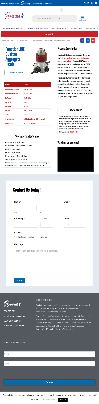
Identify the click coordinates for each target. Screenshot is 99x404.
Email (67, 202)
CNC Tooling (11, 41)
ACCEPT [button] (63, 400)
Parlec (83, 316)
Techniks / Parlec (26, 237)
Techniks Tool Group (51, 316)
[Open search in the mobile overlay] (54, 18)
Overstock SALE (49, 34)
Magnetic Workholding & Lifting (37, 28)
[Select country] (66, 224)
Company (19, 219)
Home (4, 41)
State (43, 219)
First (16, 212)
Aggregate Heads (36, 41)
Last (40, 212)
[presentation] (33, 276)
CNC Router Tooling (76, 28)
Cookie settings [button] (48, 399)
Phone (67, 219)
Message (19, 244)
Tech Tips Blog (90, 28)
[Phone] (74, 224)
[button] (61, 10)
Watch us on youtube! (68, 142)
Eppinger (43, 237)
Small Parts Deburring (59, 28)
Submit (19, 280)
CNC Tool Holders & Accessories (13, 28)
